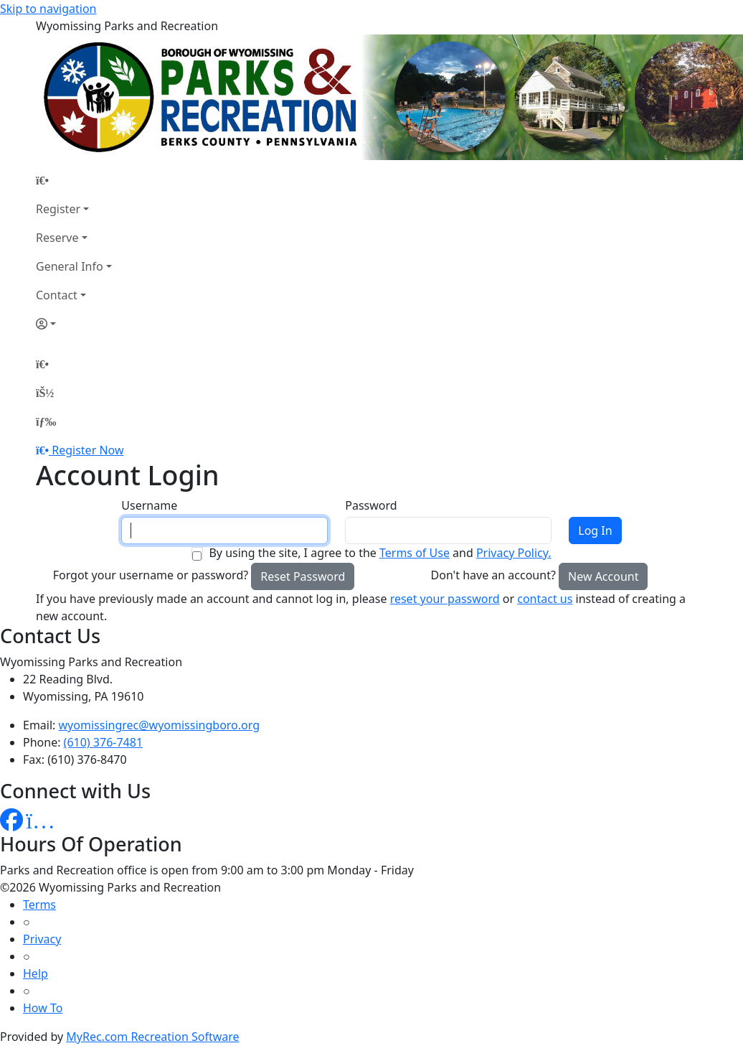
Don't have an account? (493, 575)
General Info (69, 266)
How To (42, 1008)
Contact (56, 295)
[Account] (74, 323)
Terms (39, 904)
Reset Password (302, 576)
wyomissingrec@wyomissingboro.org (159, 725)
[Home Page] (74, 180)
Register (58, 209)
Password (371, 505)
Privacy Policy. (514, 553)
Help (35, 973)
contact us (544, 599)
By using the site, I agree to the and (380, 553)
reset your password (445, 599)
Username (149, 505)
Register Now (87, 450)
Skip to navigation (48, 9)
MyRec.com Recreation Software (152, 1036)
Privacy (42, 939)
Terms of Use (414, 553)
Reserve (57, 238)
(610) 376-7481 (103, 742)
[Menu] (46, 421)
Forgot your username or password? (151, 575)
